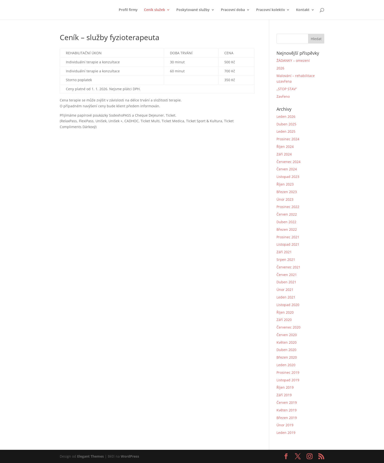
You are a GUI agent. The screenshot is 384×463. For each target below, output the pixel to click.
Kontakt (303, 10)
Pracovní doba (233, 10)
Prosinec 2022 (287, 206)
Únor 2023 (284, 199)
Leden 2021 (285, 297)
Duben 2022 (286, 222)
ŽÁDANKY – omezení (293, 60)
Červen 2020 (286, 334)
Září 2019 (284, 395)
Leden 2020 (285, 365)
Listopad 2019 (287, 380)
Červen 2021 (286, 274)
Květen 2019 (286, 410)
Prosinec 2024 (287, 139)
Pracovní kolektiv (270, 10)
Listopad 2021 (287, 244)
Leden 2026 (285, 116)
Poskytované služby (193, 10)
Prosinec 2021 (287, 237)
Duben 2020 (286, 349)
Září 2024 (284, 154)
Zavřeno (283, 96)
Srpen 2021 (285, 259)
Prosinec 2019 (287, 372)
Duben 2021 (286, 282)
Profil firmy (128, 10)
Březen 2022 (286, 229)
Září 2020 (284, 319)
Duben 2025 (286, 124)
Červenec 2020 (288, 327)
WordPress (130, 456)
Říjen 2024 (285, 146)
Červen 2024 (286, 169)
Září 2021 (284, 252)
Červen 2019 (286, 402)
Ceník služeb (154, 10)
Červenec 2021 (288, 267)
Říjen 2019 (285, 387)
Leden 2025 (285, 131)
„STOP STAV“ (286, 89)
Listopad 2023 (287, 176)
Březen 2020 (286, 357)
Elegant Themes (90, 456)
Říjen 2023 (285, 184)
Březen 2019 (286, 417)
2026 (280, 68)
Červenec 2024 (288, 161)
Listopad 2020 (287, 304)
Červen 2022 (286, 214)
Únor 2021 (284, 289)
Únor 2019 (284, 425)
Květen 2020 (286, 342)
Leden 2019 (285, 432)
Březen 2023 (286, 191)
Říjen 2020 (285, 312)
